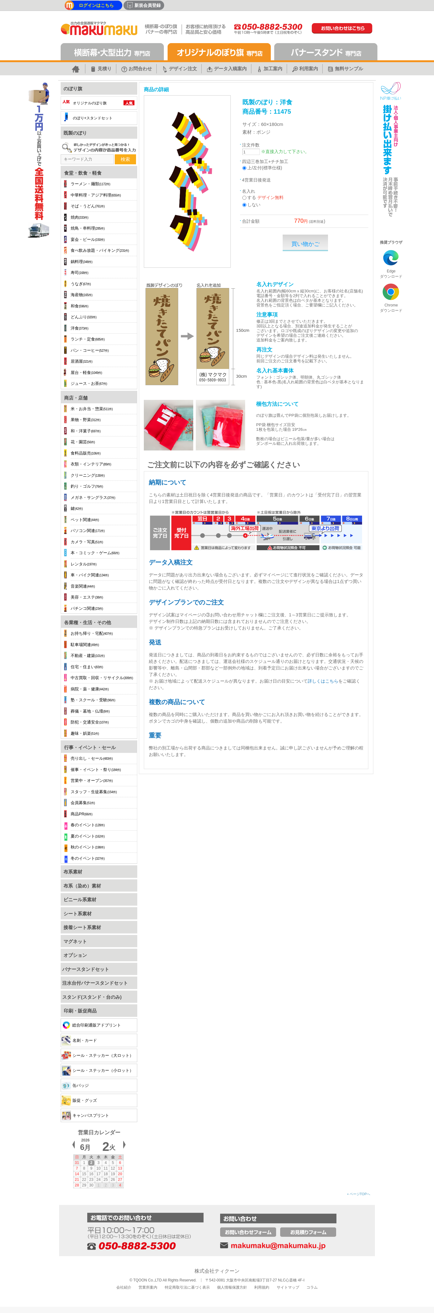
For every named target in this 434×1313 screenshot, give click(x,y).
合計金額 (251, 221)
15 (84, 1174)
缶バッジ (75, 1085)
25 (105, 1179)
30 (91, 1185)
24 (98, 1179)
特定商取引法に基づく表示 (187, 1287)
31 (77, 1163)
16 (91, 1174)
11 (105, 1168)
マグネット (74, 941)
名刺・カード (79, 1040)
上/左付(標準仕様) (264, 167)
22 (84, 1179)
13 (120, 1168)
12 (113, 1168)
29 (84, 1185)
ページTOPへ (358, 1194)
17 (98, 1174)
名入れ (248, 191)
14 (77, 1174)
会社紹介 (123, 1287)
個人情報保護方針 (232, 1287)
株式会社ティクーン (217, 1271)
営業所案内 (148, 1287)
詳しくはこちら (323, 681)
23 (91, 1179)
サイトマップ (288, 1287)
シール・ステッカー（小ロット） (98, 1070)
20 (120, 1174)
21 (77, 1179)
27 (120, 1179)
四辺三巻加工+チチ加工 (265, 161)
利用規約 (261, 1287)
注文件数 (251, 145)
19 (113, 1174)
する (251, 197)
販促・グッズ (79, 1100)
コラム (312, 1287)
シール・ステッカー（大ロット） (98, 1055)
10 (98, 1168)
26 (113, 1179)
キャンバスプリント (85, 1115)
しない (253, 204)
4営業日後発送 (256, 180)
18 (105, 1174)
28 (77, 1185)
